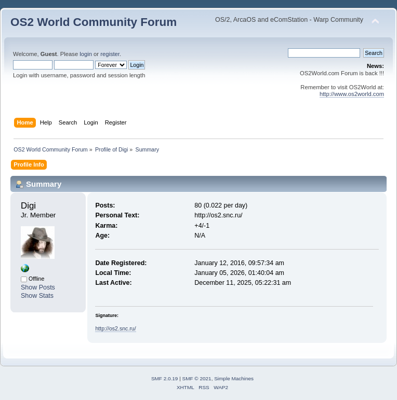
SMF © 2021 (196, 378)
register (110, 54)
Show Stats (37, 295)
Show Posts (38, 287)
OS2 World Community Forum (93, 22)
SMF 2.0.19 (164, 378)
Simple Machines (234, 378)
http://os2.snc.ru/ (115, 328)
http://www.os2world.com (352, 94)
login (86, 54)
